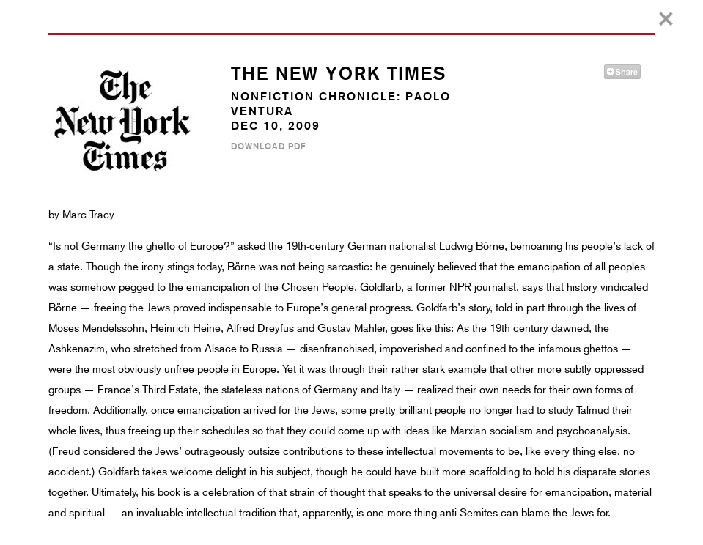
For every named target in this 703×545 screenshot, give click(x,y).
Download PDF (268, 146)
